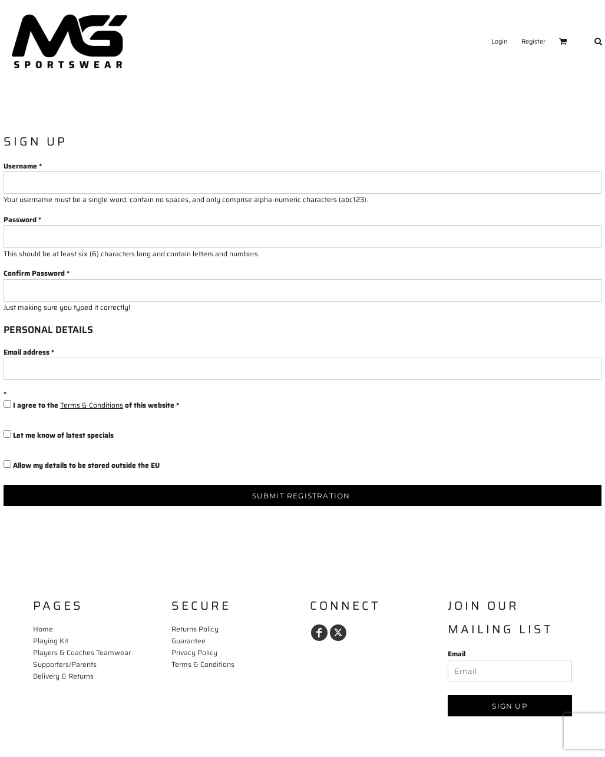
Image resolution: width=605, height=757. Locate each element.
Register (533, 42)
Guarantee (188, 640)
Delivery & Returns (63, 676)
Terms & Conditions (91, 405)
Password (20, 219)
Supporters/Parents (65, 664)
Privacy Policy (194, 652)
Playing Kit (50, 640)
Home (43, 628)
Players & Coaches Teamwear (82, 652)
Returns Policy (195, 628)
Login (499, 42)
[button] (563, 41)
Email (456, 653)
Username (20, 165)
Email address (26, 352)
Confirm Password (34, 273)
